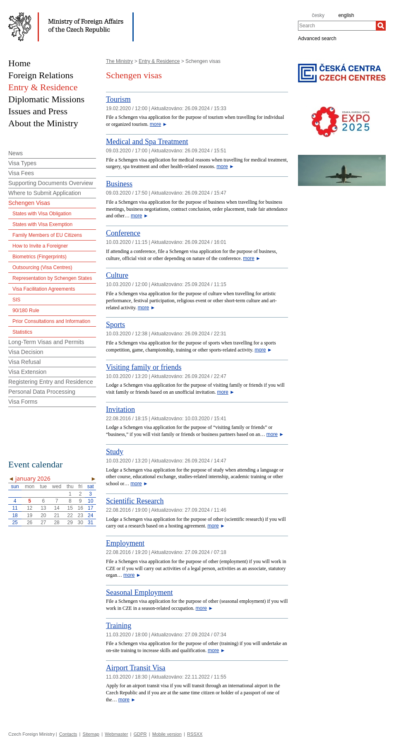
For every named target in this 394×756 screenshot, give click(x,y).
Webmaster (116, 734)
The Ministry (119, 61)
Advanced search (317, 38)
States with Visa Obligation (42, 214)
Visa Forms (23, 401)
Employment (125, 543)
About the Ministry (43, 123)
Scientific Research (134, 501)
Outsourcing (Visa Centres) (42, 267)
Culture (117, 275)
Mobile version (167, 734)
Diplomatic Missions (46, 99)
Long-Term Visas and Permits (46, 342)
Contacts (68, 734)
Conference (123, 233)
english (346, 15)
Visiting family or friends (143, 367)
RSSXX (194, 734)
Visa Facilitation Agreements (43, 289)
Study (114, 452)
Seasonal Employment (139, 592)
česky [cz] (318, 15)
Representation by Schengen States (52, 278)
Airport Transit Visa (136, 668)
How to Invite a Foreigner (40, 246)
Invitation (120, 409)
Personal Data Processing (41, 391)
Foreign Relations (40, 75)
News (15, 153)
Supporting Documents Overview (50, 183)
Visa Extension (27, 371)
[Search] (381, 26)
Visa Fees (21, 173)
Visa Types (22, 163)
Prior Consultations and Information (51, 321)
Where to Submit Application (44, 193)
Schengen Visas (29, 203)
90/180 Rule (25, 310)
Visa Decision (25, 352)
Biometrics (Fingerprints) (39, 257)
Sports (115, 324)
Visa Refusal (24, 362)
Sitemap (91, 734)
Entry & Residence (159, 61)
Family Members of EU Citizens (47, 235)
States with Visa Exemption (42, 224)
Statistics (22, 332)
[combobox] (337, 26)
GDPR (140, 734)
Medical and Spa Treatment (147, 141)
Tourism (118, 99)
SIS (16, 300)
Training (118, 625)
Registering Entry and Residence (50, 381)
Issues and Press (37, 111)
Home (19, 63)
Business (119, 184)
